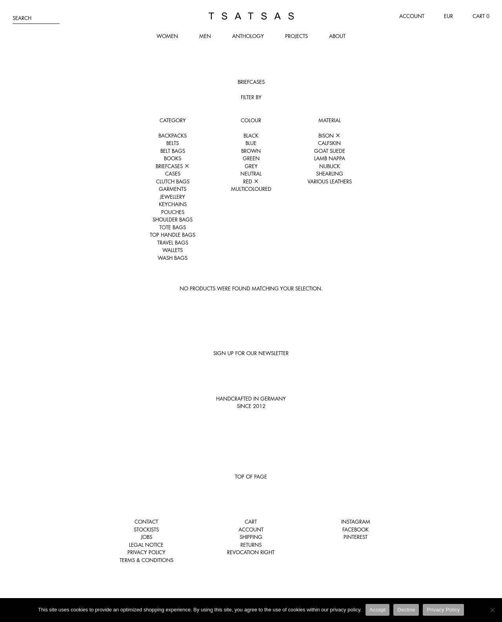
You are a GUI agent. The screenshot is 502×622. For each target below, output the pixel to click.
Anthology (248, 36)
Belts (172, 143)
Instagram (355, 521)
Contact (146, 521)
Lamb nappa (329, 158)
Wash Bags (172, 257)
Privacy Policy (146, 552)
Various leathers (329, 181)
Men (205, 36)
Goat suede (329, 150)
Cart (251, 521)
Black (251, 135)
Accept (377, 610)
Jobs (146, 536)
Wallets (172, 250)
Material (329, 120)
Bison (329, 135)
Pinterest (355, 536)
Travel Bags (172, 242)
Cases (172, 173)
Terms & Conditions (146, 560)
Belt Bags (172, 150)
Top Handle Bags (172, 234)
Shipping (251, 536)
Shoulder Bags (173, 219)
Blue (251, 143)
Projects (296, 36)
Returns (251, 544)
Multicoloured (251, 188)
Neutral (251, 173)
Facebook (355, 529)
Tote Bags (172, 227)
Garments (172, 188)
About (337, 36)
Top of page (251, 476)
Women (167, 36)
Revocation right (251, 552)
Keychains (173, 204)
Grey (251, 166)
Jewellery (172, 196)
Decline (406, 610)
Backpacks (172, 135)
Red (251, 181)
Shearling (329, 173)
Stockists (146, 529)
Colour (251, 120)
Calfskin (329, 143)
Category (173, 120)
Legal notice (146, 544)
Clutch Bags (172, 181)
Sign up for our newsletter (251, 353)
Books (172, 158)
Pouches (172, 212)
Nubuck (329, 166)
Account (411, 16)
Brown (251, 150)
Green (251, 158)
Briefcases (172, 166)
